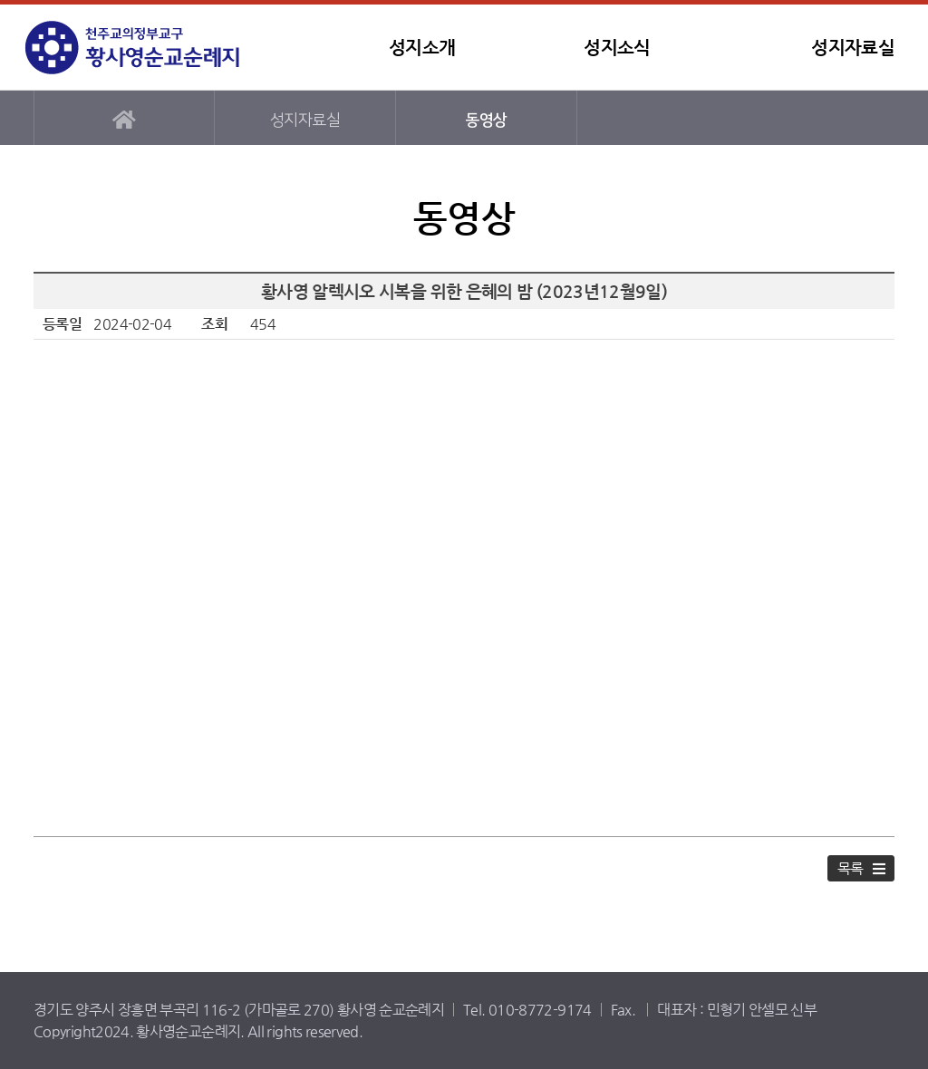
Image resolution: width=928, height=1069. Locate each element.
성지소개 (422, 47)
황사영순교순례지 (137, 48)
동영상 (486, 120)
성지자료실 (852, 47)
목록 (850, 868)
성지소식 (617, 47)
